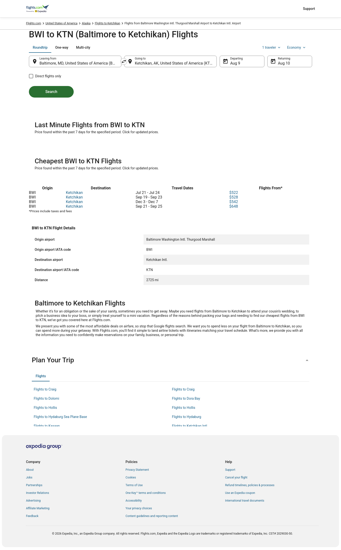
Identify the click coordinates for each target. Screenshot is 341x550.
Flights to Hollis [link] (45, 408)
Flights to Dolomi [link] (46, 398)
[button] (170, 360)
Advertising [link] (33, 500)
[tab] (40, 47)
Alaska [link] (86, 23)
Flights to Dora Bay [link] (186, 398)
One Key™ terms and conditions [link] (145, 493)
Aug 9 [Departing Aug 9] (235, 63)
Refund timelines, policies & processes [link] (250, 485)
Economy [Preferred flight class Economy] (296, 47)
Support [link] (230, 469)
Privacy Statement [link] (137, 469)
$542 (233, 201)
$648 (233, 206)
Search (51, 91)
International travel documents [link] (244, 500)
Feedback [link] (32, 516)
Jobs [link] (29, 477)
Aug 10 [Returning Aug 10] (284, 63)
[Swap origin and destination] (123, 61)
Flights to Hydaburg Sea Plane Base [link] (60, 417)
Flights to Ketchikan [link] (107, 23)
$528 (233, 197)
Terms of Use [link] (134, 485)
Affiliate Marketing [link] (37, 508)
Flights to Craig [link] (45, 389)
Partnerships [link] (34, 485)
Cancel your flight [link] (236, 477)
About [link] (30, 469)
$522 (233, 192)
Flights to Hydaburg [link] (186, 417)
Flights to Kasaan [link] (47, 426)
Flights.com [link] (33, 23)
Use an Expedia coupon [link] (240, 493)
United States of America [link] (62, 23)
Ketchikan (74, 192)
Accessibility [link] (133, 500)
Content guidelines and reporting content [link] (151, 516)
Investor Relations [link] (37, 493)
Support (309, 9)
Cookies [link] (130, 477)
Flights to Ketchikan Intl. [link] (190, 426)
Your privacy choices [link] (138, 508)
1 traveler (272, 47)
